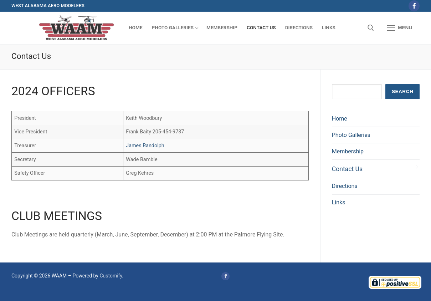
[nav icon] (400, 27)
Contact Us (347, 169)
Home (339, 118)
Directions (345, 186)
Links (338, 202)
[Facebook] (414, 5)
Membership (348, 151)
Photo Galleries (351, 135)
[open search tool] (371, 28)
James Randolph (145, 146)
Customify (110, 276)
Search (402, 91)
